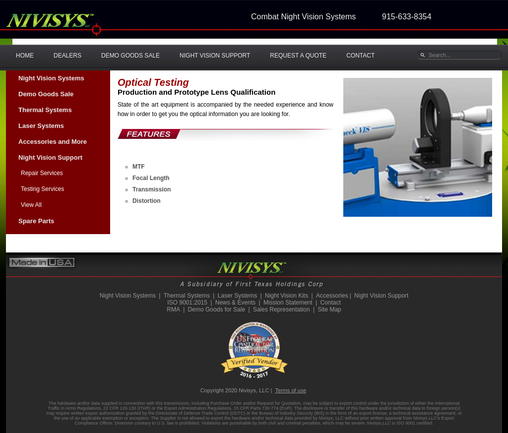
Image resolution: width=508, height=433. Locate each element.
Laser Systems (41, 125)
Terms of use (290, 390)
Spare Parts (36, 221)
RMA (173, 309)
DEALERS (67, 55)
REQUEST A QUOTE (298, 55)
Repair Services (42, 173)
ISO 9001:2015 (187, 302)
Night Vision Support (50, 157)
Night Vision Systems (51, 78)
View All (31, 204)
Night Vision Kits (286, 295)
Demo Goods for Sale (216, 309)
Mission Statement (288, 302)
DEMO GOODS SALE (130, 55)
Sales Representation (281, 309)
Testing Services (42, 189)
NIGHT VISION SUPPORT (215, 55)
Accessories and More (52, 141)
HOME (25, 55)
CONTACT (360, 55)
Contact (330, 302)
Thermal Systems (45, 110)
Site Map (329, 309)
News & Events (235, 302)
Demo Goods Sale (45, 94)
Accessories (332, 295)
